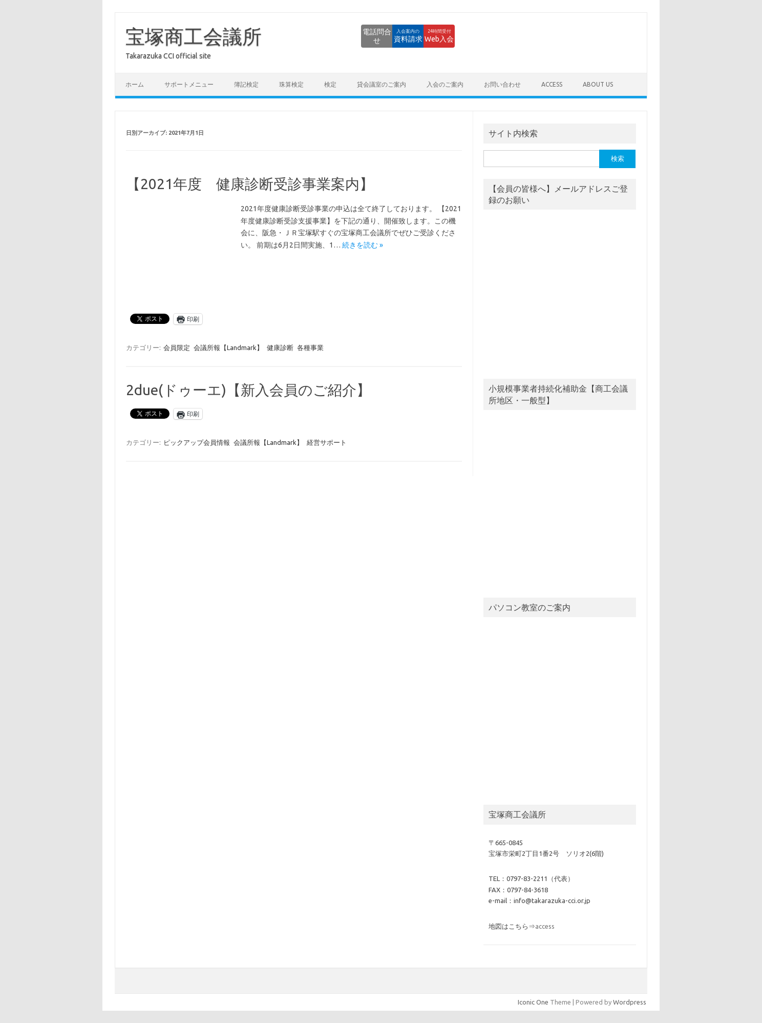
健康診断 (280, 347)
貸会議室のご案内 (381, 84)
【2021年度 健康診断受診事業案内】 (250, 184)
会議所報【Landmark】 (228, 347)
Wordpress (629, 1002)
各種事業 (310, 347)
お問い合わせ (502, 84)
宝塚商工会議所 (193, 36)
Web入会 (426, 36)
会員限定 (176, 347)
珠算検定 (291, 84)
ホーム (134, 84)
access (551, 84)
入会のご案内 (445, 84)
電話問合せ (314, 36)
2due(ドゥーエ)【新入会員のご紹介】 (248, 390)
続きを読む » (362, 245)
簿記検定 (246, 84)
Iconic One (533, 1002)
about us (598, 84)
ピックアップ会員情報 (196, 442)
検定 (330, 84)
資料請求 (370, 36)
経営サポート (327, 442)
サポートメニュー (189, 84)
